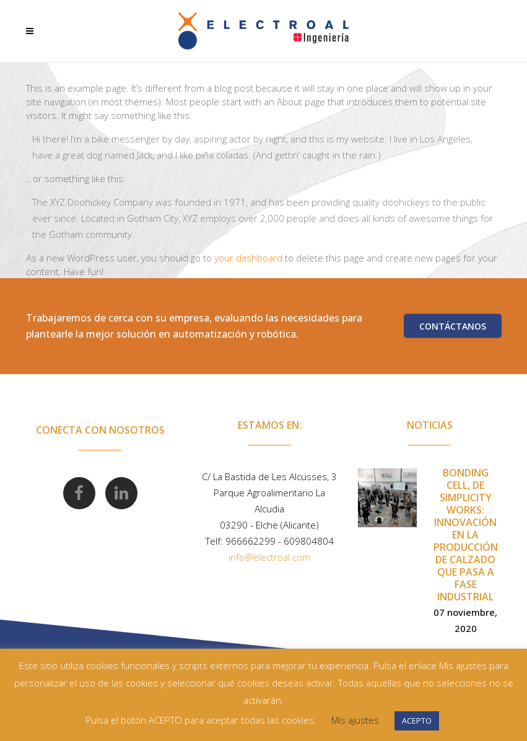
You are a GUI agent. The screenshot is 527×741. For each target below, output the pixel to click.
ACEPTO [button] (417, 720)
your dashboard (248, 258)
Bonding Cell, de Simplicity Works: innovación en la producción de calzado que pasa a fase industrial (465, 534)
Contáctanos (452, 326)
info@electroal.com (269, 557)
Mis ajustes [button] (355, 720)
